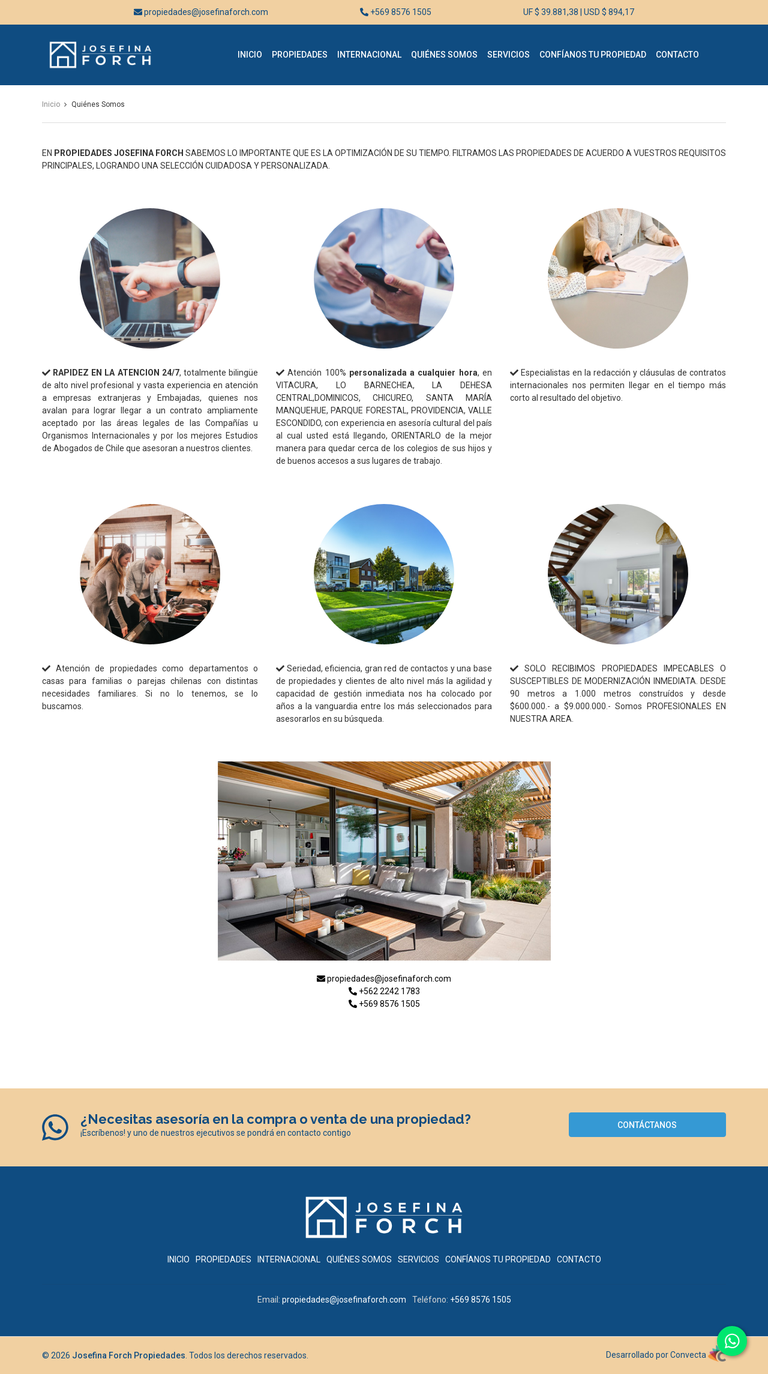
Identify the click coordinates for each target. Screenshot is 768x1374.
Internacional (369, 54)
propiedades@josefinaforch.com (201, 12)
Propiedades (300, 54)
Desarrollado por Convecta (666, 1355)
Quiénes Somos (444, 54)
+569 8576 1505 (395, 12)
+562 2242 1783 (384, 991)
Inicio (250, 54)
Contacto (677, 54)
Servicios (508, 54)
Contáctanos (647, 1125)
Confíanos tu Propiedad (592, 54)
